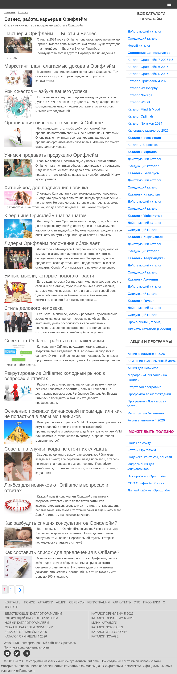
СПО (137, 602)
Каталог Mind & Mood (144, 109)
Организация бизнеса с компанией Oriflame (53, 122)
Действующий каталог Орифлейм (33, 613)
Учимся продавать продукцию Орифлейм (51, 155)
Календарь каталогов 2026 (148, 130)
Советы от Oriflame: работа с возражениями (54, 340)
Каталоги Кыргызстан (145, 237)
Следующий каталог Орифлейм (31, 618)
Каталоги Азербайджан (147, 258)
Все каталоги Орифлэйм (151, 16)
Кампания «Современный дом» (152, 361)
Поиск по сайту (139, 443)
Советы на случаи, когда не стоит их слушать (55, 448)
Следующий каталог (143, 38)
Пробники (151, 602)
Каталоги (45, 602)
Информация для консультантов (140, 466)
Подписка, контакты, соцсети (150, 457)
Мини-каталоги (104, 622)
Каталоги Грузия (141, 301)
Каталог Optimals (141, 116)
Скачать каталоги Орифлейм (29, 627)
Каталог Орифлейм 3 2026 (26, 631)
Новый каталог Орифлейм (27, 622)
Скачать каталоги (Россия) (149, 329)
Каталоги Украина (142, 152)
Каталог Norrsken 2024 (145, 123)
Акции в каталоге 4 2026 (146, 420)
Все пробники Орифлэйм (147, 476)
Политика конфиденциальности (26, 647)
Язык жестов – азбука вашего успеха (46, 91)
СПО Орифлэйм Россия (146, 483)
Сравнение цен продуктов (149, 53)
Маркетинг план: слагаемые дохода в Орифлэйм (59, 66)
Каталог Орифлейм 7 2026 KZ (151, 60)
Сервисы (76, 602)
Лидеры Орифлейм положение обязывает (52, 243)
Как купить (122, 602)
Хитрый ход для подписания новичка (46, 187)
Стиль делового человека (33, 308)
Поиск (29, 602)
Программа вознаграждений (149, 394)
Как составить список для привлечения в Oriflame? (61, 552)
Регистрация (98, 602)
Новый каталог (139, 45)
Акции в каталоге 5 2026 (146, 354)
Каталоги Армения (143, 279)
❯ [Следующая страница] (19, 589)
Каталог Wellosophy (143, 88)
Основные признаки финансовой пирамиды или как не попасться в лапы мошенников (63, 413)
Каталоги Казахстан (144, 194)
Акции (61, 602)
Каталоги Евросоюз (143, 145)
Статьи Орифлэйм (142, 450)
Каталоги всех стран (144, 138)
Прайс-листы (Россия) (145, 322)
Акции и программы (151, 341)
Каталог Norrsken (107, 627)
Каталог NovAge (140, 95)
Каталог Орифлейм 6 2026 (148, 67)
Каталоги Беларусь (143, 173)
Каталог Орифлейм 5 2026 (148, 74)
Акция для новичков (143, 368)
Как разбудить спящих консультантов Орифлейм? (60, 523)
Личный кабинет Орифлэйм (149, 490)
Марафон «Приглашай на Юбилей (147, 377)
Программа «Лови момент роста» (147, 403)
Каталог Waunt (139, 102)
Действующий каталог (145, 31)
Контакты (13, 602)
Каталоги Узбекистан (145, 216)
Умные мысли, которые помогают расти (49, 275)
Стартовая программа (144, 387)
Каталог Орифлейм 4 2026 (148, 81)
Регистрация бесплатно (146, 413)
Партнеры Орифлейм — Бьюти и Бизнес (50, 33)
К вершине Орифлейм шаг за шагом (45, 215)
